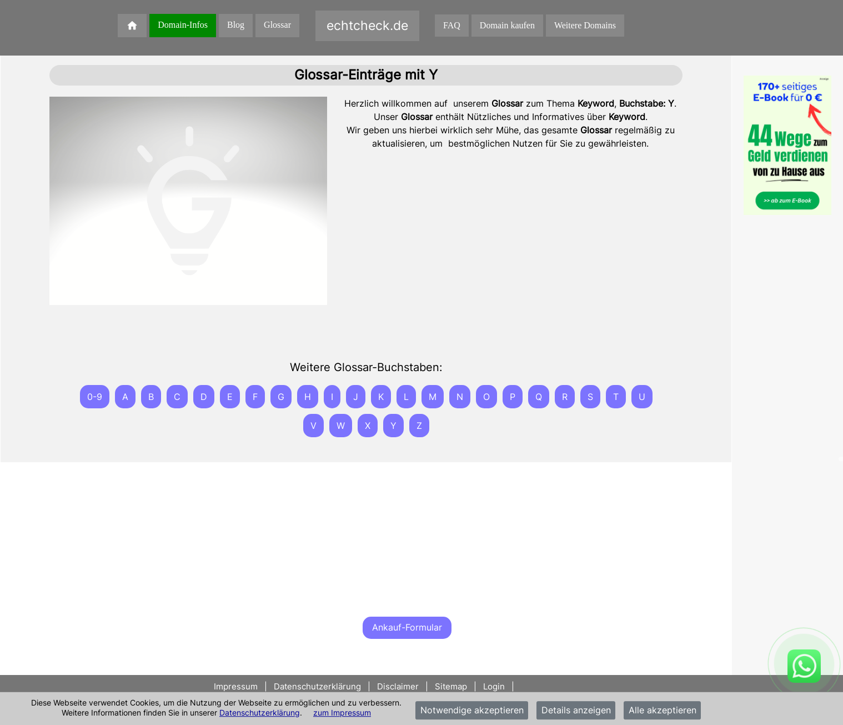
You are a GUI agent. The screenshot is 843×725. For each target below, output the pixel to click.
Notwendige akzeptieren (472, 710)
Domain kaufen (507, 25)
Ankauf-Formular (407, 627)
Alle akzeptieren (662, 710)
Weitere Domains (585, 25)
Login (494, 686)
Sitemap (451, 686)
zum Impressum (342, 712)
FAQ (451, 25)
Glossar (277, 24)
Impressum (237, 686)
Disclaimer (398, 686)
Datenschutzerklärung (259, 712)
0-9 (94, 396)
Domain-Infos (183, 24)
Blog (235, 24)
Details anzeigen (576, 710)
